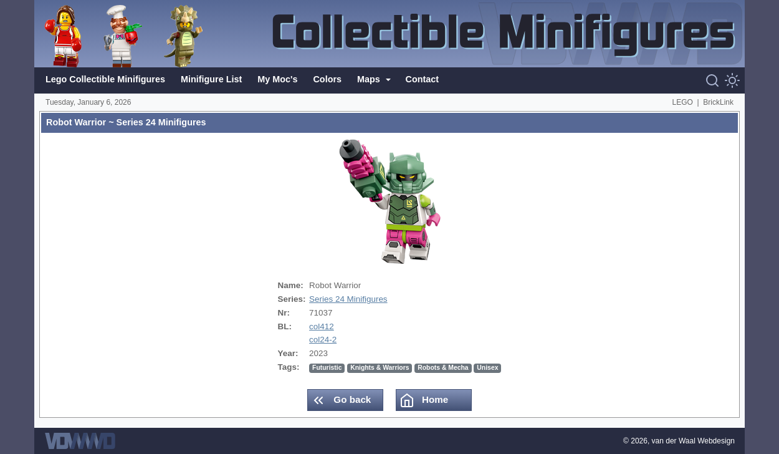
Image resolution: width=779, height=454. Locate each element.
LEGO (682, 102)
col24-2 (323, 339)
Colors (327, 79)
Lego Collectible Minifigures (105, 79)
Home (423, 400)
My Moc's (277, 79)
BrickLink (718, 102)
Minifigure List (211, 79)
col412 (321, 326)
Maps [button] (370, 79)
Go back (341, 400)
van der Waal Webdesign (693, 441)
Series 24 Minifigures (348, 299)
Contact (422, 79)
